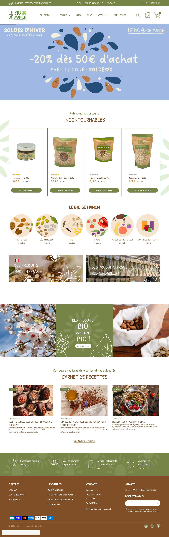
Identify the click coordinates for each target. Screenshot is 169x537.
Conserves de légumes (147, 239)
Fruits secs (21, 239)
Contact (110, 3)
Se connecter (54, 504)
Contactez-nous (17, 494)
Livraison (13, 489)
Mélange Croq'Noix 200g (99, 178)
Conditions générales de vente (62, 494)
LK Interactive (36, 526)
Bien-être (65, 389)
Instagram (146, 526)
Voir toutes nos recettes (84, 440)
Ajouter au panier (26, 190)
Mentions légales (55, 489)
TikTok (158, 526)
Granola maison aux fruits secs (128, 421)
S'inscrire (145, 3)
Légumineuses (46, 239)
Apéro (97, 239)
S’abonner (156, 503)
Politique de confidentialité (60, 499)
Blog (79, 3)
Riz (71, 239)
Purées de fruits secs (122, 239)
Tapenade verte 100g (20, 178)
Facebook (152, 526)
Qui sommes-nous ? (94, 3)
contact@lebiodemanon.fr (101, 508)
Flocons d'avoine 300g (137, 178)
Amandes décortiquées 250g (62, 178)
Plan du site (14, 499)
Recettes (14, 389)
